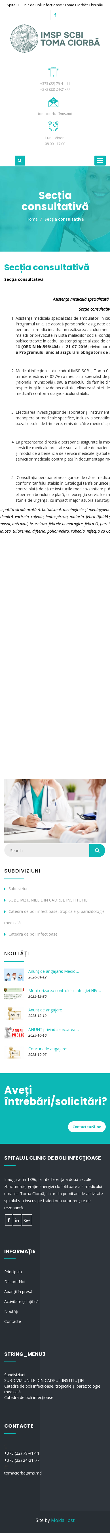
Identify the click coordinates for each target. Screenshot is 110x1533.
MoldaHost (63, 1520)
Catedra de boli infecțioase (33, 934)
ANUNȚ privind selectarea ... (53, 1029)
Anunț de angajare (45, 1010)
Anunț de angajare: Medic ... (53, 971)
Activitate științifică (21, 1301)
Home (32, 219)
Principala (13, 1271)
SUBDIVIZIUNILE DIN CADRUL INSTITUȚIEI (48, 900)
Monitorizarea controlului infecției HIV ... (64, 990)
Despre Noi (14, 1281)
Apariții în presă (18, 1291)
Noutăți (11, 1311)
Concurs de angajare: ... (49, 1048)
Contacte (12, 1321)
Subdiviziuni (19, 888)
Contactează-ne (87, 1126)
